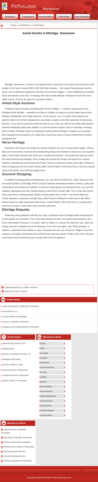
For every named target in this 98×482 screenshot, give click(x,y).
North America (47, 391)
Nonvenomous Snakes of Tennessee (19, 447)
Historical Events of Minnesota (15, 370)
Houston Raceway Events (14, 456)
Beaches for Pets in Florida (16, 291)
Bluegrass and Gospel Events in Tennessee (21, 327)
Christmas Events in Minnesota (16, 375)
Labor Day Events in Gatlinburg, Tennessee (21, 306)
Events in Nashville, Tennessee (16, 322)
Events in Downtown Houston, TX (17, 354)
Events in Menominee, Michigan (17, 442)
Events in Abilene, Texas (13, 365)
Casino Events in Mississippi (15, 316)
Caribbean (45, 363)
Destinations (10, 17)
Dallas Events (8, 349)
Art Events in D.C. (10, 311)
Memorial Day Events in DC (14, 343)
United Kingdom (47, 410)
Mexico (44, 382)
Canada (44, 358)
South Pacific (46, 406)
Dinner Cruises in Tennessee (15, 381)
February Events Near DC (14, 451)
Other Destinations (48, 396)
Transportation (28, 17)
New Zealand (46, 386)
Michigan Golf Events (11, 359)
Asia (42, 348)
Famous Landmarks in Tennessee (18, 461)
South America (47, 401)
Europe (44, 372)
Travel (13, 25)
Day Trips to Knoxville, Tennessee (18, 437)
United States (38, 25)
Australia (44, 353)
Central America (47, 367)
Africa (43, 343)
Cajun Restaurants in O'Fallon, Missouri (21, 287)
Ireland (43, 377)
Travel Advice (64, 17)
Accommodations (46, 17)
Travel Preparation (82, 17)
